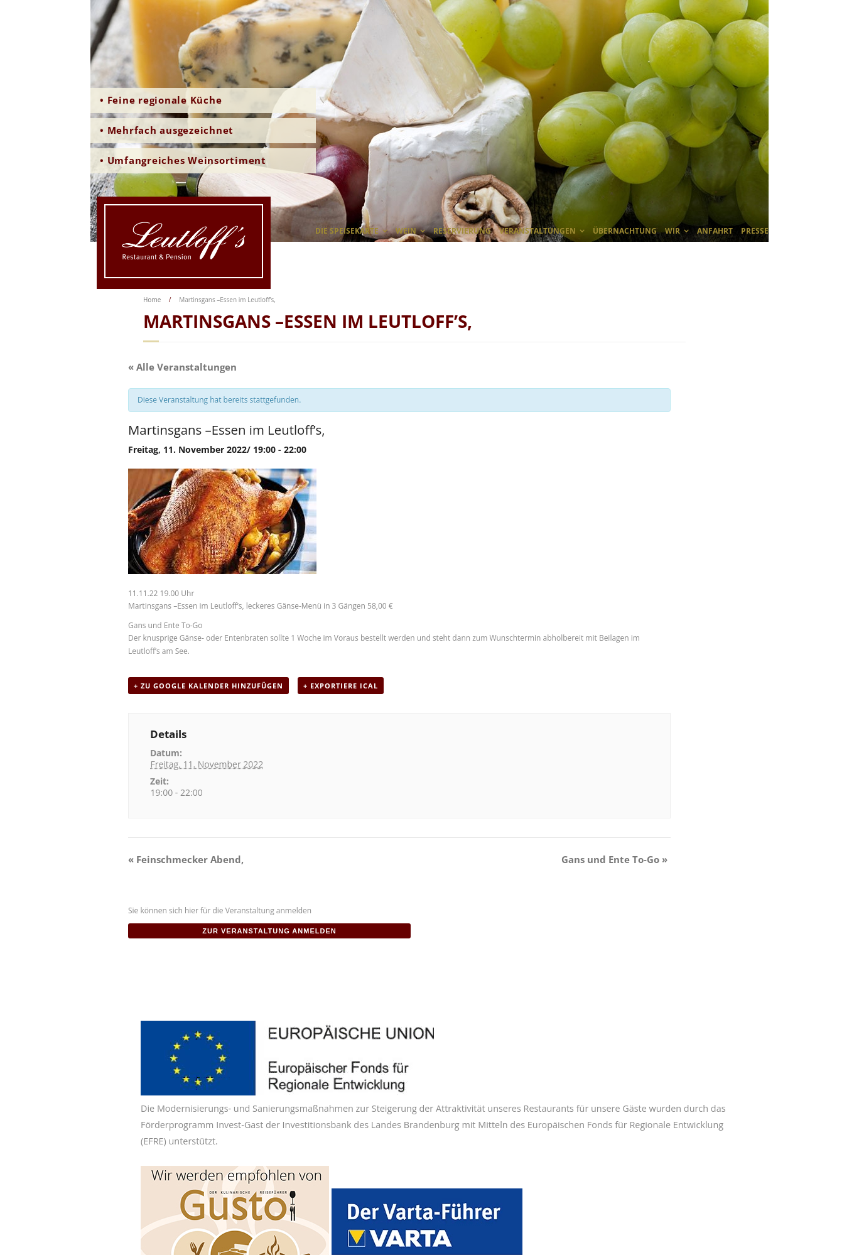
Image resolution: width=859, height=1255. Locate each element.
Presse (755, 230)
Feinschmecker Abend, (186, 859)
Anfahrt (715, 230)
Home (152, 299)
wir (672, 230)
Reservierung (462, 230)
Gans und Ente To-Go (614, 859)
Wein (406, 230)
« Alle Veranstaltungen (182, 367)
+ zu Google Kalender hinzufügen (208, 685)
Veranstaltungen (537, 230)
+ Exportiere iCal (340, 685)
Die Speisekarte (347, 230)
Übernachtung (625, 230)
